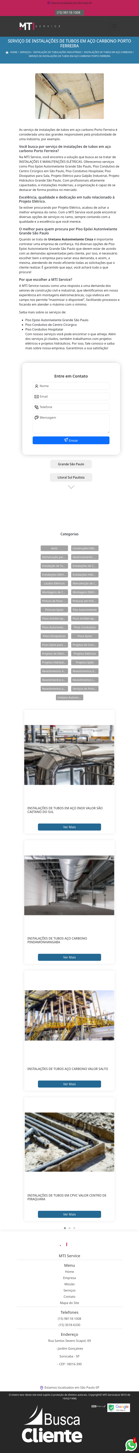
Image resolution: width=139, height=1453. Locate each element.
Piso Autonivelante (85, 610)
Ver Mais (69, 827)
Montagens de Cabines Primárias (55, 592)
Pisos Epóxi (85, 636)
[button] (65, 1228)
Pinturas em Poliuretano (86, 601)
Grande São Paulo (71, 464)
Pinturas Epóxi (54, 610)
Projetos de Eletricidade (55, 653)
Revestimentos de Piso (86, 671)
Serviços (70, 1290)
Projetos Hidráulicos (55, 662)
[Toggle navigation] (114, 26)
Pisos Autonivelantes (55, 627)
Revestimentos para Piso (55, 689)
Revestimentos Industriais (86, 680)
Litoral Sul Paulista (71, 477)
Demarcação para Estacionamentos (55, 557)
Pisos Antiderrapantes (86, 618)
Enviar (73, 440)
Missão (69, 1284)
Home (69, 1271)
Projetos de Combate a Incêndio (86, 645)
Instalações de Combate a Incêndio (86, 566)
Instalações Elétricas (55, 574)
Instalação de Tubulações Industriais (55, 566)
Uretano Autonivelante (70, 697)
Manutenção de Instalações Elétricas (86, 583)
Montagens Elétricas (86, 592)
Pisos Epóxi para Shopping (55, 645)
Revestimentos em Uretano (55, 680)
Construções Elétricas (86, 548)
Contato (69, 1296)
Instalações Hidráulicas (86, 574)
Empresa (69, 1278)
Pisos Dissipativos (54, 636)
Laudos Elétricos (54, 583)
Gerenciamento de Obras (86, 557)
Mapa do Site (69, 1303)
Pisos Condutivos (85, 627)
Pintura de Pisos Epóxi (55, 601)
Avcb (54, 548)
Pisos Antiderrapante (55, 618)
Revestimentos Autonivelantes (55, 671)
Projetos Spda (85, 662)
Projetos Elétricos (85, 653)
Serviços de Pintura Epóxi (86, 689)
